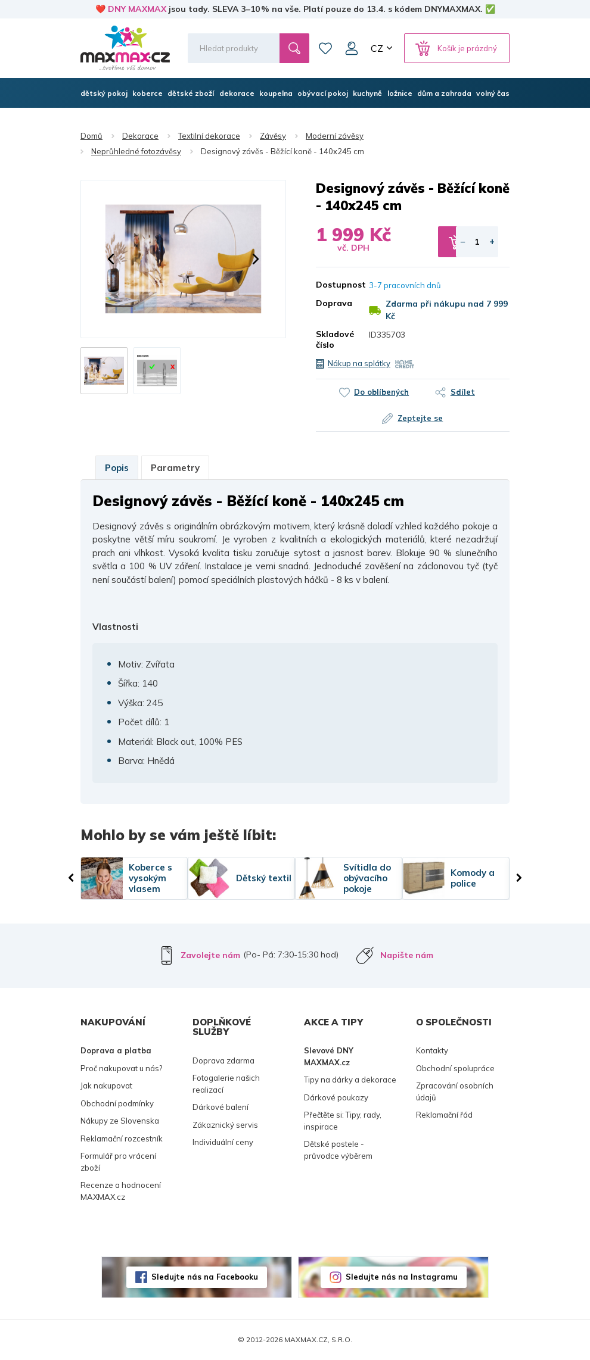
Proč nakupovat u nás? (121, 1068)
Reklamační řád (444, 1114)
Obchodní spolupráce (455, 1068)
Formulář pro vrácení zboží (118, 1161)
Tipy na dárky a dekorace (350, 1079)
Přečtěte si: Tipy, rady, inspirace (342, 1120)
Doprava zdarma (223, 1060)
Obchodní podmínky (117, 1103)
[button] (111, 259)
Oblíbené (325, 48)
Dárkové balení (220, 1107)
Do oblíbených (381, 392)
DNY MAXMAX (137, 9)
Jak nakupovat (106, 1085)
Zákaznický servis (225, 1125)
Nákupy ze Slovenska (119, 1120)
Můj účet (351, 48)
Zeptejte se (420, 418)
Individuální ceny (222, 1142)
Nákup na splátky (359, 363)
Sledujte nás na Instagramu (402, 1276)
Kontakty (432, 1050)
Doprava (333, 303)
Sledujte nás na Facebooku (204, 1276)
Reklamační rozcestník (121, 1138)
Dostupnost (333, 284)
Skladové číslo (333, 339)
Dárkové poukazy (336, 1097)
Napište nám (406, 955)
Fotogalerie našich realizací (226, 1083)
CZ (377, 48)
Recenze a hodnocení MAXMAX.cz (120, 1191)
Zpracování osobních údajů (454, 1091)
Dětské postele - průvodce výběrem (338, 1150)
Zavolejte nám (210, 955)
